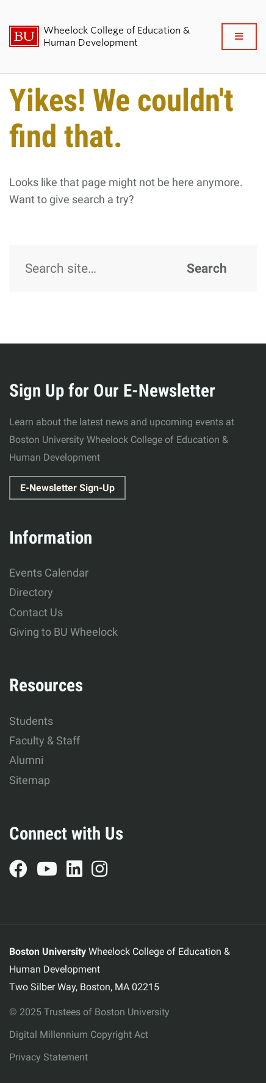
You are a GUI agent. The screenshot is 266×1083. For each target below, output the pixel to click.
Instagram (104, 871)
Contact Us (36, 612)
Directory (31, 592)
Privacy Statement (48, 1057)
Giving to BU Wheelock (63, 631)
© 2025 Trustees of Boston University (89, 1012)
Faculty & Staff (44, 740)
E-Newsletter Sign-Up (67, 488)
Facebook (23, 871)
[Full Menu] (239, 36)
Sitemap (29, 780)
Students (31, 720)
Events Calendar (48, 572)
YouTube (51, 871)
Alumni (26, 760)
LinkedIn (79, 871)
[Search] (133, 268)
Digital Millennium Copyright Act (78, 1034)
